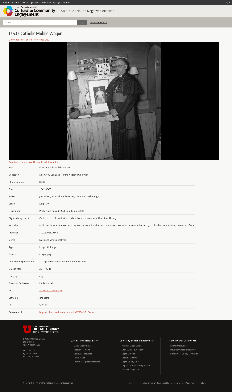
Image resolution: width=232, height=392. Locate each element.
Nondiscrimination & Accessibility (154, 383)
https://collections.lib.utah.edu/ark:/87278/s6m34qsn (66, 312)
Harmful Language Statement (56, 2)
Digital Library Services (83, 345)
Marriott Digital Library (132, 345)
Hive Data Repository (131, 369)
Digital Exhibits (128, 353)
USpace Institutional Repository (136, 365)
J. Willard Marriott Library (34, 338)
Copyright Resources (83, 353)
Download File (16, 39)
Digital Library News (130, 361)
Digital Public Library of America (184, 353)
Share (29, 39)
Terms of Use (79, 357)
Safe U (177, 383)
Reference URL (41, 39)
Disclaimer (189, 383)
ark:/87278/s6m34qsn (50, 290)
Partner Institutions (178, 345)
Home (6, 2)
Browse (15, 2)
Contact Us (29, 350)
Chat (35, 2)
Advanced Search (98, 22)
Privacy (131, 383)
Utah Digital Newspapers (133, 349)
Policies (203, 383)
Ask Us (25, 2)
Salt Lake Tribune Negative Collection (88, 11)
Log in (228, 2)
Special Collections (82, 349)
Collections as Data (130, 357)
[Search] (40, 22)
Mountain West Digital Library (183, 349)
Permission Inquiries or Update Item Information (33, 162)
